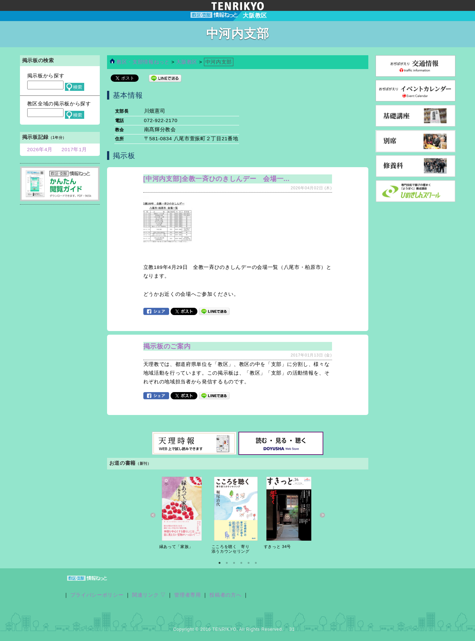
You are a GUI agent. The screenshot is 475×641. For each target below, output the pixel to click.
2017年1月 (74, 149)
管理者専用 (187, 595)
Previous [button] (153, 515)
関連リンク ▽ (149, 595)
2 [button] (226, 563)
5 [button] (248, 563)
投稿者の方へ (225, 595)
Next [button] (322, 515)
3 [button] (234, 563)
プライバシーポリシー (97, 595)
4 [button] (241, 563)
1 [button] (219, 563)
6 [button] (255, 563)
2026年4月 (40, 149)
